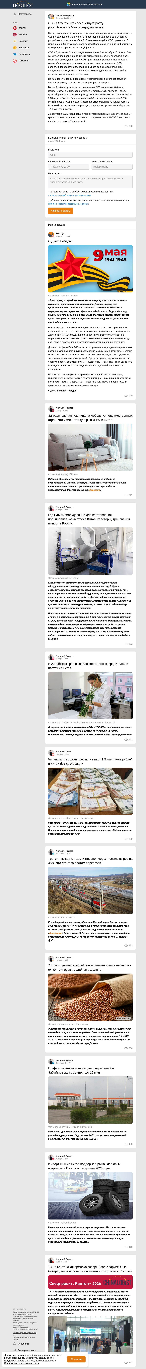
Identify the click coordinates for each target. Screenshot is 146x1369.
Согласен (76, 1359)
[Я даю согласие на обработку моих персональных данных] (49, 192)
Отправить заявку (60, 211)
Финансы (59, 18)
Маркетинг (60, 236)
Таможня (59, 754)
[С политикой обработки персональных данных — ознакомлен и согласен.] (49, 201)
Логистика (60, 853)
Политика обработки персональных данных (24, 1334)
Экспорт (59, 960)
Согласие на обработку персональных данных (69, 195)
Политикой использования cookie (21, 1363)
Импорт (59, 410)
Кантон (59, 1262)
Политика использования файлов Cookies (24, 1338)
